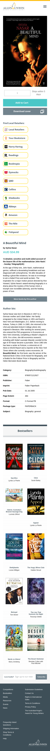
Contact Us (29, 693)
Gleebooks (14, 197)
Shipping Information (11, 728)
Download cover (22, 111)
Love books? (9, 677)
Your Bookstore (17, 138)
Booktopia (14, 163)
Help (5, 739)
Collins (12, 189)
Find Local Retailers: (14, 123)
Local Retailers (16, 129)
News (5, 708)
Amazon (13, 215)
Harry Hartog (16, 146)
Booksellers (7, 693)
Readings (13, 155)
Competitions (8, 689)
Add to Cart (21, 102)
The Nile (13, 223)
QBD (11, 180)
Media (5, 697)
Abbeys (12, 206)
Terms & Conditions (32, 703)
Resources (7, 701)
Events (5, 704)
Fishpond (14, 232)
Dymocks (13, 172)
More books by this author (25, 299)
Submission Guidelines (34, 689)
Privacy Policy (30, 707)
